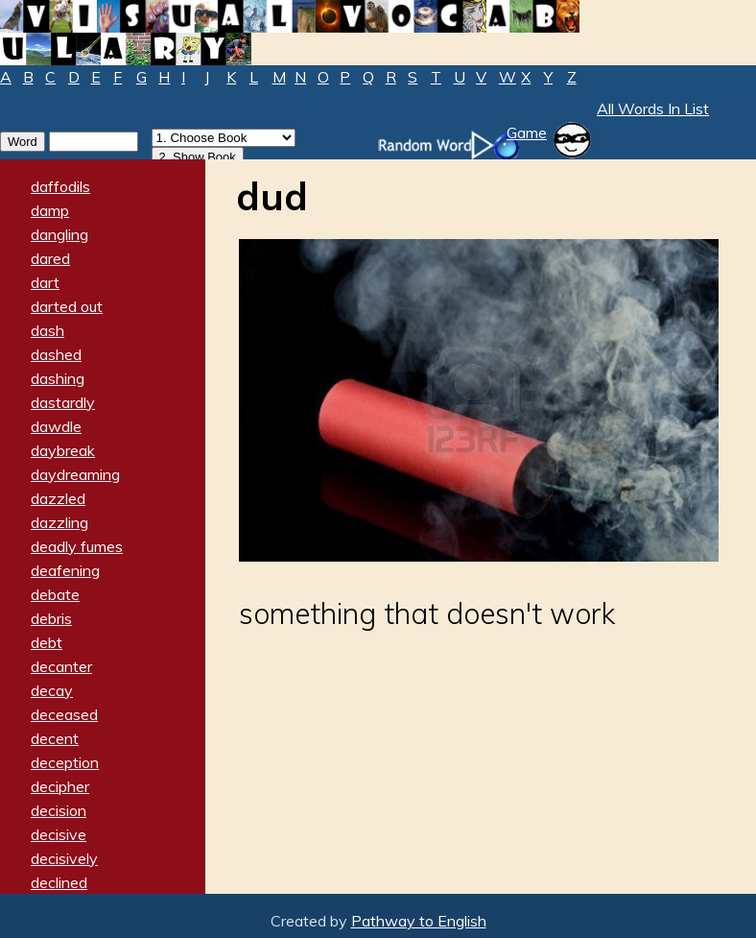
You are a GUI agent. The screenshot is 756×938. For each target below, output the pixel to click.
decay (52, 690)
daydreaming (75, 474)
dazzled (58, 498)
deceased (64, 714)
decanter (61, 666)
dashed (56, 354)
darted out (67, 306)
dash (47, 330)
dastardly (63, 402)
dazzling (59, 522)
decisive (58, 834)
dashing (57, 378)
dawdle (56, 426)
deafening (65, 570)
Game (527, 132)
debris (51, 618)
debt (46, 642)
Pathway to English (418, 920)
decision (58, 810)
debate (55, 594)
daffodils (60, 186)
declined (59, 882)
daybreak (63, 450)
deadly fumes (77, 546)
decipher (60, 786)
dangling (59, 234)
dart (45, 282)
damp (50, 210)
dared (50, 258)
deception (65, 762)
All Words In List (653, 108)
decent (55, 738)
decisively (64, 858)
